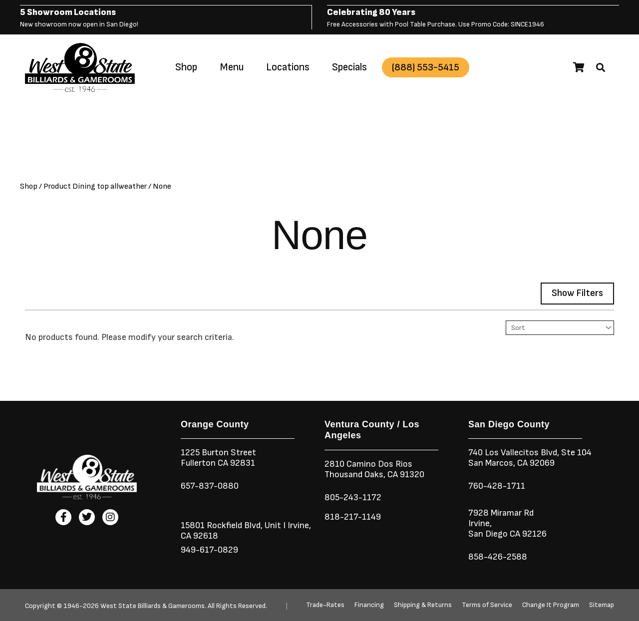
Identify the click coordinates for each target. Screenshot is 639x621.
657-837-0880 (210, 485)
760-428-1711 (497, 485)
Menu (232, 66)
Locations (288, 66)
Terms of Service (487, 605)
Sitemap (601, 605)
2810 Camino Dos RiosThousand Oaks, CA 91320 (374, 468)
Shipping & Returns (423, 605)
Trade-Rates (325, 605)
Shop (186, 66)
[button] (600, 66)
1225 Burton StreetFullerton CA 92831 (218, 457)
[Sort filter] (560, 327)
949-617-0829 (209, 549)
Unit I (274, 525)
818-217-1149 (352, 516)
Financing (369, 605)
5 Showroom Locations (68, 11)
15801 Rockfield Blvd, (222, 525)
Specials (349, 66)
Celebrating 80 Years (371, 11)
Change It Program (550, 605)
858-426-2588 (497, 556)
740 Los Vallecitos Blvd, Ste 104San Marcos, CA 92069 (530, 457)
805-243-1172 (352, 497)
